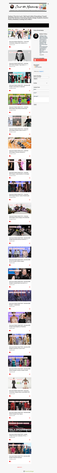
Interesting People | (26, 18)
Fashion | (11, 16)
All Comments (38, 67)
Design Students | (37, 18)
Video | (30, 19)
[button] (29, 47)
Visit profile (41, 54)
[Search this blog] (41, 77)
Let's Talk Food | (25, 16)
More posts (19, 467)
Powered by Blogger (28, 471)
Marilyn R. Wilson (43, 34)
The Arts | (17, 16)
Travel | (44, 16)
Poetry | (10, 19)
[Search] (48, 3)
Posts (36, 66)
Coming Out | (24, 19)
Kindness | (16, 19)
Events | (45, 18)
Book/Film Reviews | (14, 18)
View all (10, 26)
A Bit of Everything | (36, 16)
